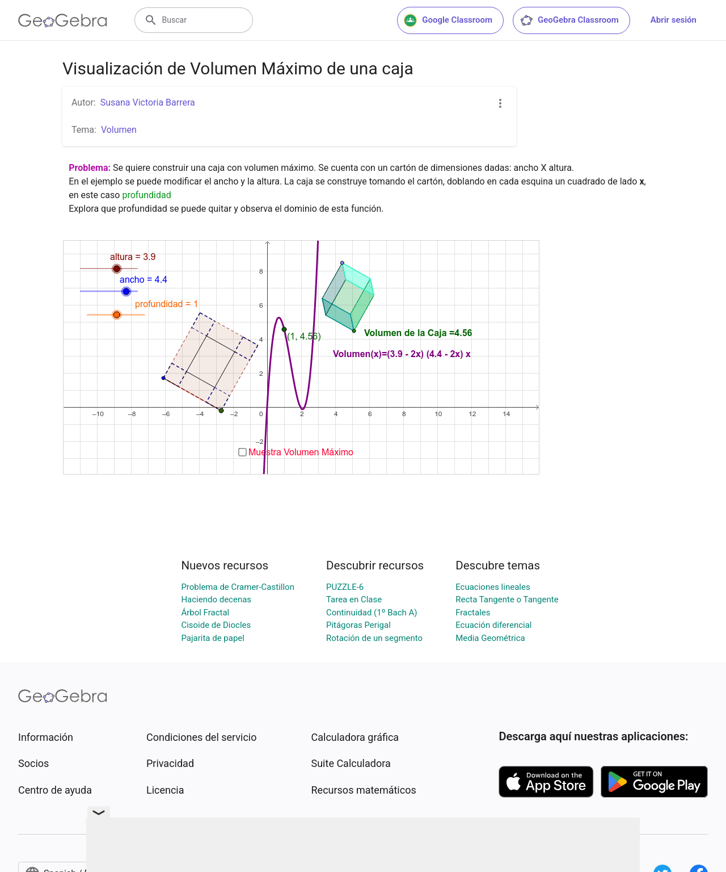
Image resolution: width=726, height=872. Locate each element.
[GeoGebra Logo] (62, 20)
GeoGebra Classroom (569, 20)
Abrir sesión (674, 20)
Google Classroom (448, 20)
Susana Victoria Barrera (147, 102)
